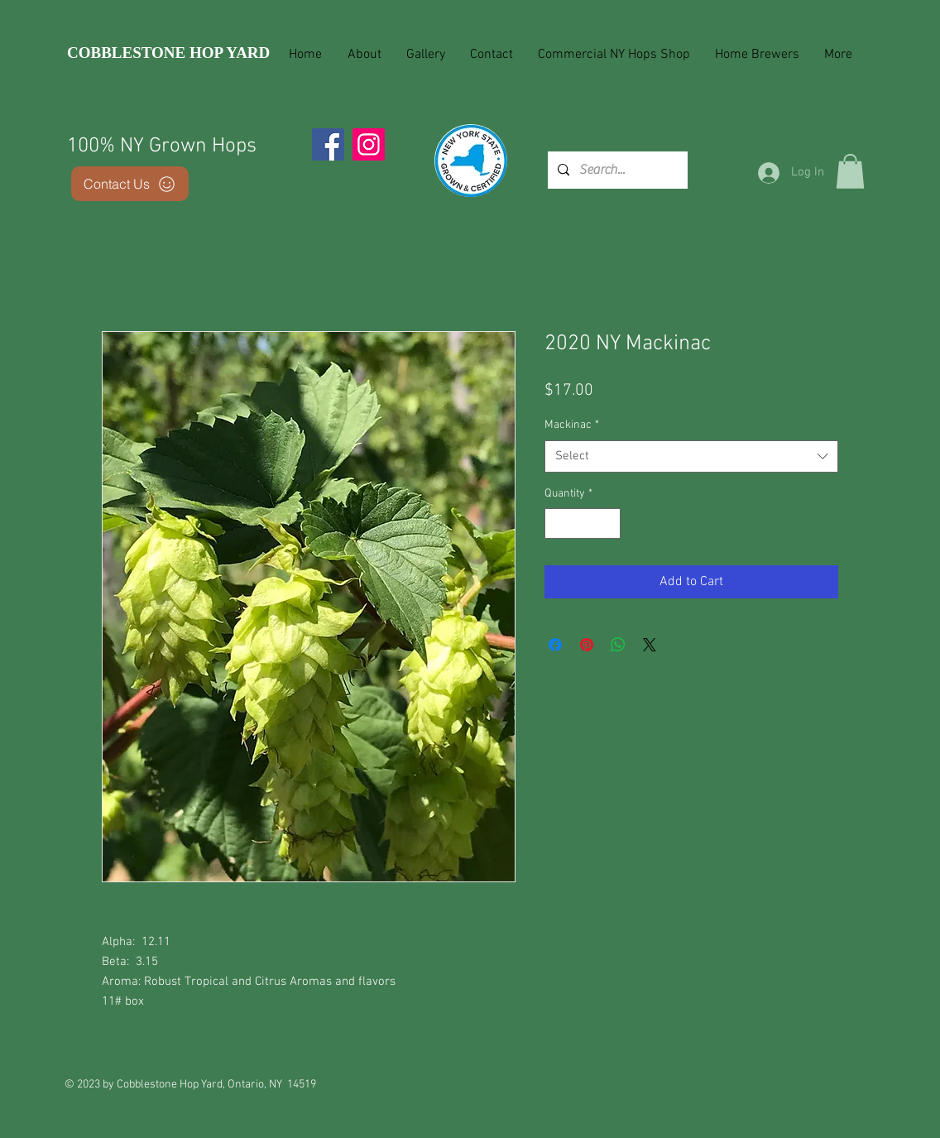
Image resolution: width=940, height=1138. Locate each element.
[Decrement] (557, 523)
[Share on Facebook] (555, 645)
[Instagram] (368, 144)
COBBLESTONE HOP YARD (168, 52)
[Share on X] (649, 645)
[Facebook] (328, 144)
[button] (850, 171)
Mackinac (571, 425)
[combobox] (691, 456)
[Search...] (616, 170)
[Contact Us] (130, 183)
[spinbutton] (582, 523)
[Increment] (607, 523)
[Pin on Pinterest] (587, 645)
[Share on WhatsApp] (618, 645)
